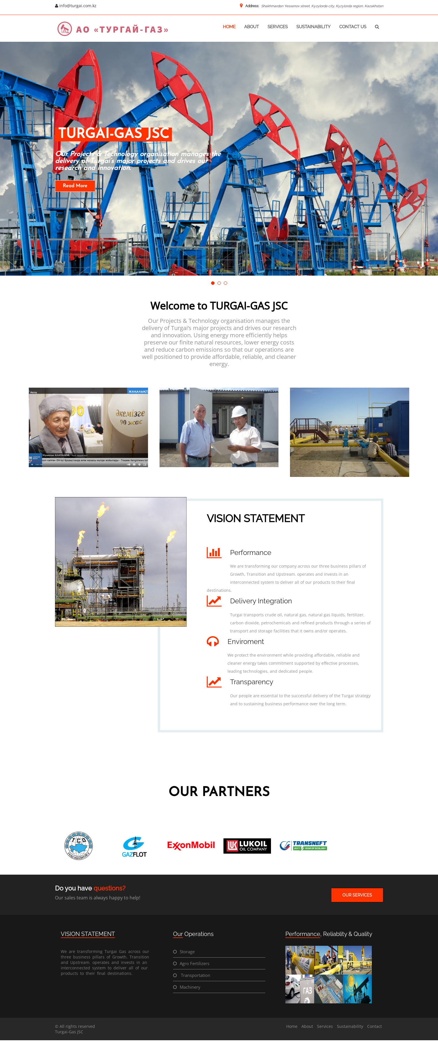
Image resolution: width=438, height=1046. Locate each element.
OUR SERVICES (357, 895)
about (251, 26)
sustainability (313, 26)
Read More (75, 185)
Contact (374, 1026)
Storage (187, 951)
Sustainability (350, 1026)
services (278, 26)
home (229, 26)
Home (291, 1026)
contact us (352, 26)
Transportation (195, 975)
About (307, 1026)
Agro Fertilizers (194, 963)
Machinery (190, 987)
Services (325, 1026)
